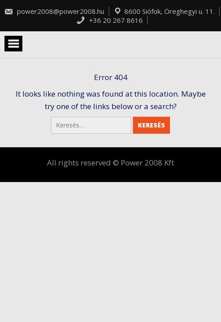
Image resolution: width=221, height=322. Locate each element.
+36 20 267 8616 (109, 20)
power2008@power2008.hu (54, 11)
